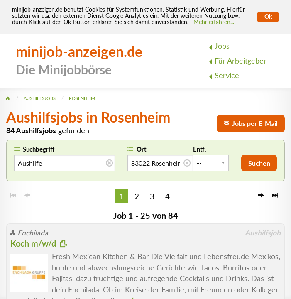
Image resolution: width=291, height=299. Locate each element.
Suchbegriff (38, 149)
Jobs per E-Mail (251, 123)
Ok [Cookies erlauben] (268, 16)
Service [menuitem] (227, 75)
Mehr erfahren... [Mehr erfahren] (213, 22)
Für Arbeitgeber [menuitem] (241, 60)
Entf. (199, 149)
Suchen (259, 163)
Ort (142, 149)
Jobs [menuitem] (222, 46)
